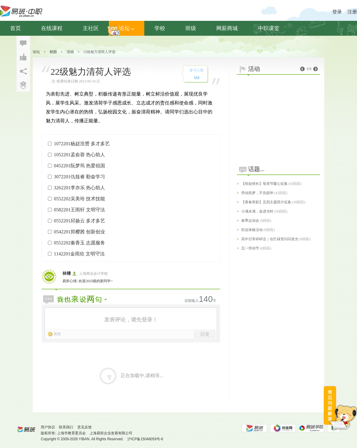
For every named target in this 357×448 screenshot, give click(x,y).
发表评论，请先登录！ (131, 320)
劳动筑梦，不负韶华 (257, 193)
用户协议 (48, 427)
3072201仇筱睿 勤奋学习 (79, 176)
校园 (53, 52)
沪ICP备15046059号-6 (145, 439)
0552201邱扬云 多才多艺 (79, 220)
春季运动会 (250, 220)
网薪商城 (227, 28)
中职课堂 (268, 28)
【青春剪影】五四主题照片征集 (266, 202)
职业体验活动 (252, 230)
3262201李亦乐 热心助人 (79, 187)
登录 (337, 11)
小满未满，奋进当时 (257, 211)
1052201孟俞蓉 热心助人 (79, 154)
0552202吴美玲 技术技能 (79, 198)
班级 (190, 28)
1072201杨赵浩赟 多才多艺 (82, 143)
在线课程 (51, 28)
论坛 (126, 28)
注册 (352, 11)
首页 (15, 28)
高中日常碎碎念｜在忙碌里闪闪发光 (269, 239)
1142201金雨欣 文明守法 (79, 253)
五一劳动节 (250, 248)
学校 (159, 28)
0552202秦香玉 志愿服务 (79, 242)
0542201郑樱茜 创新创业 (79, 231)
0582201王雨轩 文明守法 (79, 209)
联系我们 (66, 427)
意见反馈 (84, 427)
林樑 (66, 273)
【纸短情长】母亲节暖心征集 (264, 184)
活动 (70, 52)
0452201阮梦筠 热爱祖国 (79, 165)
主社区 (91, 28)
